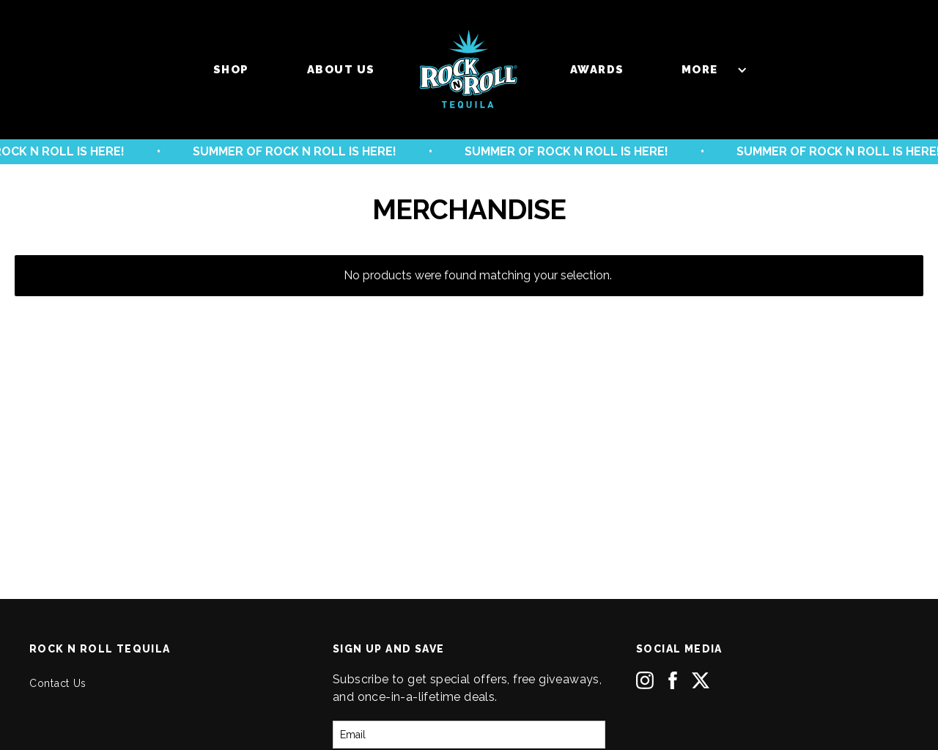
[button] (707, 69)
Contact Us (57, 683)
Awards (597, 69)
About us (341, 69)
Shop (231, 69)
